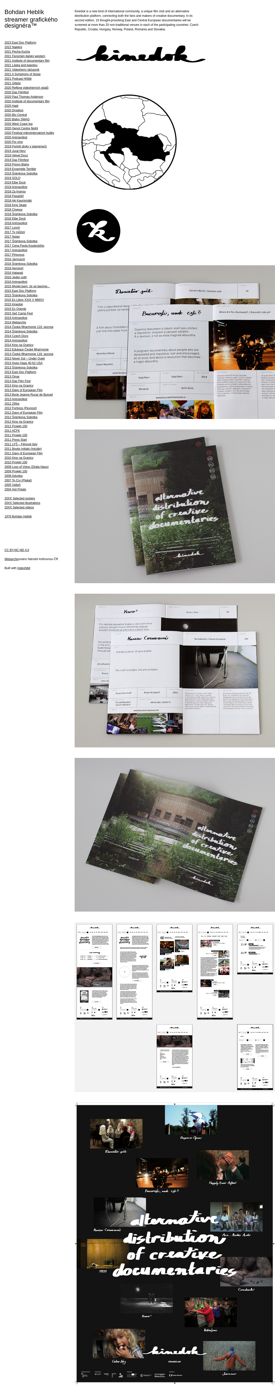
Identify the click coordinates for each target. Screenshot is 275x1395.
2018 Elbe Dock (15, 218)
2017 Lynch (12, 227)
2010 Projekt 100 (16, 462)
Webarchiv (12, 559)
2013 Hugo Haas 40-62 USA (24, 363)
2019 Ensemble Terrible (20, 169)
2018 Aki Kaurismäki (18, 200)
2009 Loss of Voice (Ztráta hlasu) (27, 467)
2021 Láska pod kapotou (21, 65)
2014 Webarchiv (15, 322)
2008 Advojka (14, 476)
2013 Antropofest (16, 399)
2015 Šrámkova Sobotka (21, 295)
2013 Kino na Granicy (19, 385)
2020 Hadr (12, 106)
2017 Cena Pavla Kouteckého (24, 245)
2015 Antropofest (16, 318)
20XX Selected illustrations (22, 503)
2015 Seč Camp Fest (19, 313)
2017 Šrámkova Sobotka (21, 241)
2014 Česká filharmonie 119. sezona (29, 327)
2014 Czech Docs (16, 336)
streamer (16, 19)
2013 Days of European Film (24, 390)
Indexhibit (23, 568)
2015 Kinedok (14, 304)
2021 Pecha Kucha (17, 51)
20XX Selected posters (20, 498)
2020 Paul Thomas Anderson (24, 97)
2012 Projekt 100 (16, 426)
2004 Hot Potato (15, 489)
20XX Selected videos (19, 507)
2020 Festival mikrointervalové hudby (29, 133)
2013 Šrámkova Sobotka (21, 367)
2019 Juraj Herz (15, 151)
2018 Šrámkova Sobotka (21, 214)
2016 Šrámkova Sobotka (21, 264)
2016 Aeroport (14, 268)
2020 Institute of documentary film (27, 101)
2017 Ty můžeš (15, 232)
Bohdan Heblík (24, 12)
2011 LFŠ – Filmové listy (21, 444)
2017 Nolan (12, 236)
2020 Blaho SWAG (17, 119)
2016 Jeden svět (16, 277)
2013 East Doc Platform (20, 372)
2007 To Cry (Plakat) (18, 480)
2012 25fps (12, 403)
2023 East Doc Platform (20, 42)
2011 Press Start (16, 440)
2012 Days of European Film (24, 412)
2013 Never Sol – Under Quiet (25, 358)
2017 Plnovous (14, 254)
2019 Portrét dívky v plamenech (26, 146)
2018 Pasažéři (14, 196)
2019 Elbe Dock (15, 182)
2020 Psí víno (14, 142)
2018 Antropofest (16, 223)
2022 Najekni (13, 47)
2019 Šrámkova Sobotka (21, 173)
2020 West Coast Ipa (19, 124)
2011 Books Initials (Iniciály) (23, 449)
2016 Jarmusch (15, 259)
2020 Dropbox (14, 110)
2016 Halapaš (14, 273)
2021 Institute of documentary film (27, 60)
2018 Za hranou (15, 191)
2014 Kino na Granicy (19, 345)
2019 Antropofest (16, 187)
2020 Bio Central (16, 115)
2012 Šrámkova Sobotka (21, 417)
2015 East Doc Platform (20, 291)
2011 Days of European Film (24, 453)
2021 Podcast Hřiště (18, 78)
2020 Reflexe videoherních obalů (26, 88)
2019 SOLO (12, 178)
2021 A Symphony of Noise (23, 74)
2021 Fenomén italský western (25, 56)
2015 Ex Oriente (15, 309)
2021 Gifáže (13, 83)
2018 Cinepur (14, 209)
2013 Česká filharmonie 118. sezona (29, 354)
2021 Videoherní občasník (22, 69)
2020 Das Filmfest (17, 92)
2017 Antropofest (16, 250)
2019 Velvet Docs (16, 155)
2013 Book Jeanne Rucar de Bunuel (29, 394)
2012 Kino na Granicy (19, 421)
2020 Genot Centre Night (21, 128)
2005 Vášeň (13, 485)
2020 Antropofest (16, 137)
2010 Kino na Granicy (19, 458)
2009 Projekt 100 (16, 471)
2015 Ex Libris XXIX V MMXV (24, 300)
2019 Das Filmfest (17, 160)
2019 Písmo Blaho (17, 164)
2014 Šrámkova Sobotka (21, 331)
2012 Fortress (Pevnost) (21, 408)
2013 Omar (12, 376)
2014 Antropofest (16, 340)
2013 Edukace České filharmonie (27, 349)
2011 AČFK (12, 430)
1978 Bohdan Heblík (18, 516)
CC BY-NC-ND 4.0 (17, 550)
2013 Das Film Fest (18, 381)
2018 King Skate (16, 205)
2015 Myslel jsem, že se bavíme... (27, 286)
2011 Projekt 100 (16, 435)
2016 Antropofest (16, 282)
